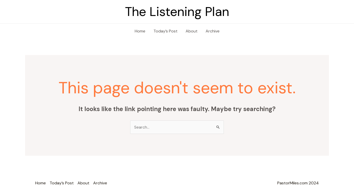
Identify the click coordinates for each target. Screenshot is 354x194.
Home (140, 31)
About (192, 31)
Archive (213, 31)
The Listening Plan (177, 11)
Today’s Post (165, 31)
